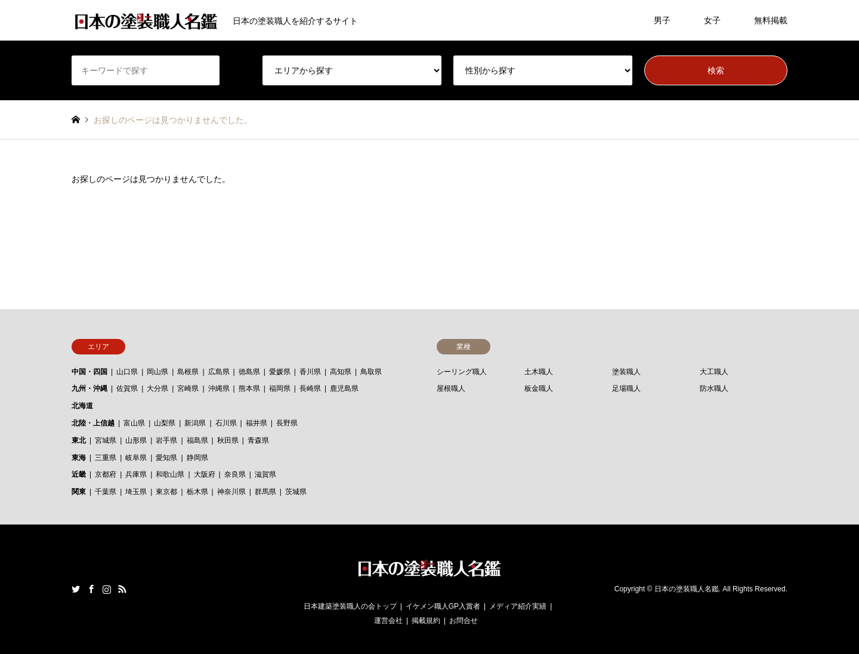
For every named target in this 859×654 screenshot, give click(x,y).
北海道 (82, 406)
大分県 (157, 388)
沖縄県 (219, 388)
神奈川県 (231, 492)
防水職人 (714, 388)
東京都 (166, 492)
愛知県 (166, 458)
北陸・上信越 (93, 423)
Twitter (76, 589)
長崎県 (310, 388)
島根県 (188, 372)
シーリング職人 (462, 372)
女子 (712, 20)
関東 (79, 492)
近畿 (79, 474)
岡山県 (157, 372)
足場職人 (626, 388)
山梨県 (164, 423)
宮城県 (105, 440)
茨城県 (296, 492)
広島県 (219, 372)
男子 (662, 20)
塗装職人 (626, 372)
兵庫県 (136, 474)
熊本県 (249, 388)
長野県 (287, 423)
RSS (122, 589)
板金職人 (538, 388)
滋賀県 (265, 474)
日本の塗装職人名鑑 (686, 589)
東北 (79, 440)
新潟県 (195, 423)
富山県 (134, 423)
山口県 (127, 372)
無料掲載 (770, 20)
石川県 (226, 423)
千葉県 (105, 492)
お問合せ (463, 620)
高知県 (340, 372)
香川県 (310, 372)
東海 (79, 458)
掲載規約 (426, 620)
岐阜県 (136, 458)
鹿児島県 (344, 388)
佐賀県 (127, 388)
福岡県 (280, 388)
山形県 (136, 440)
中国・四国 (89, 372)
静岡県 (197, 458)
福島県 (197, 440)
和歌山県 (170, 474)
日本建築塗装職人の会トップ (350, 606)
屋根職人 (451, 388)
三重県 (105, 458)
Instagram (107, 589)
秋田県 (228, 440)
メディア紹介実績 (517, 606)
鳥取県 (371, 372)
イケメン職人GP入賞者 (443, 606)
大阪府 (204, 474)
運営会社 (388, 620)
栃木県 (197, 492)
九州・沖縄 (89, 388)
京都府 (105, 474)
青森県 (258, 440)
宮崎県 (188, 388)
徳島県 (249, 372)
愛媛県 (280, 372)
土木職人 (538, 372)
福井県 (256, 423)
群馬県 (265, 492)
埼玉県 (136, 492)
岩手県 (166, 440)
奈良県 (235, 474)
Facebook (91, 589)
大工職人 (714, 372)
